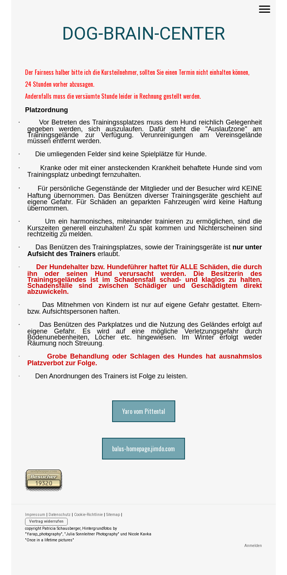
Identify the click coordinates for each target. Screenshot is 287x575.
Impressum (35, 514)
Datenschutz (60, 514)
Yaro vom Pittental (143, 411)
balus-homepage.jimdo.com (143, 448)
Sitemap (113, 514)
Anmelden (253, 545)
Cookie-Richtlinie (88, 514)
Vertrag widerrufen (46, 521)
